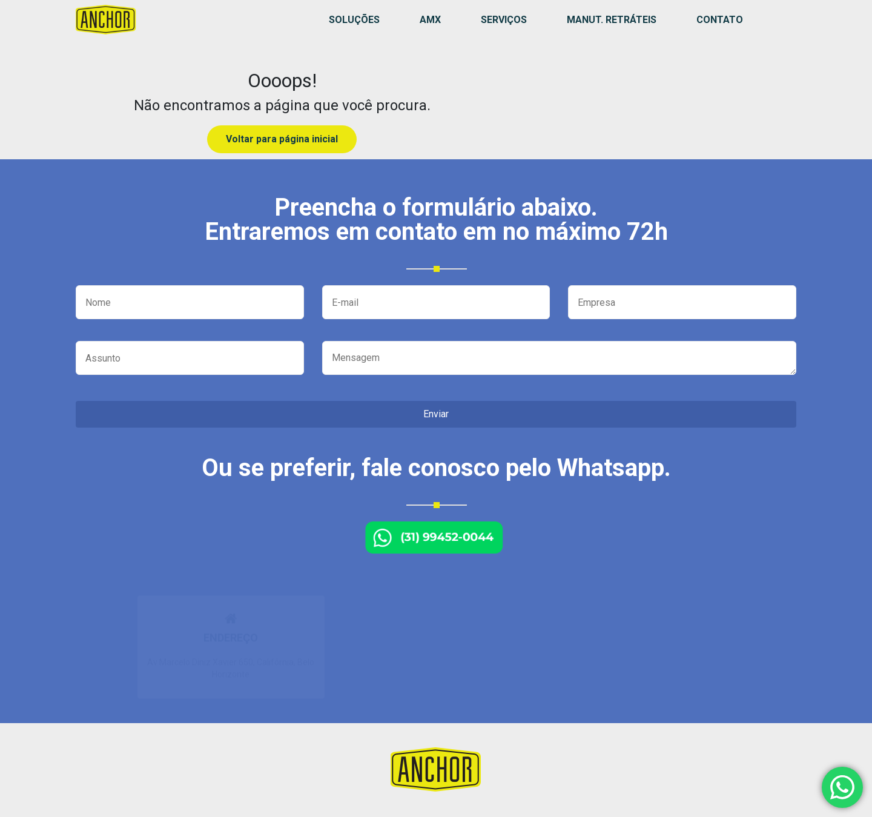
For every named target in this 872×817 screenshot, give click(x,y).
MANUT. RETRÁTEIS (611, 19)
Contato (719, 19)
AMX (430, 19)
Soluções (354, 19)
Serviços (504, 19)
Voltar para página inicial (282, 139)
